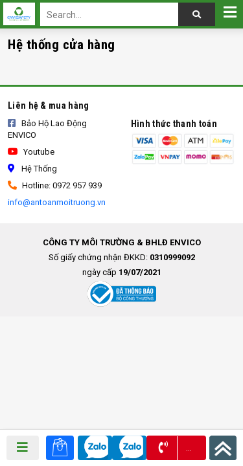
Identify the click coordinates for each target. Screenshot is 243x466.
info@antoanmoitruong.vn (57, 202)
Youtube (31, 152)
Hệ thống (32, 168)
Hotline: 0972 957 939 (55, 185)
